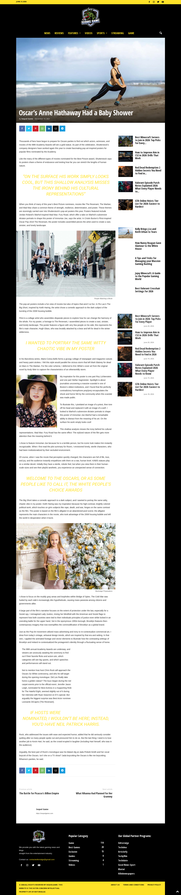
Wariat (121, 869)
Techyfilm (122, 856)
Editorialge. (40, 892)
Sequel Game (27, 119)
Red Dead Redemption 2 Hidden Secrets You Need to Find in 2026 (147, 351)
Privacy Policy (154, 885)
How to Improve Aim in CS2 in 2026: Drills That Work (147, 155)
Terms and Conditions (133, 885)
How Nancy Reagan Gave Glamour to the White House (148, 245)
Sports (102, 33)
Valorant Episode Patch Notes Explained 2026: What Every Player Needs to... (148, 187)
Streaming (117, 33)
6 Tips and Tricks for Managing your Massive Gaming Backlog (147, 261)
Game (131, 33)
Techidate (123, 860)
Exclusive (73, 851)
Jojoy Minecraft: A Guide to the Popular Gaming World (147, 276)
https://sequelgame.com (44, 813)
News (47, 33)
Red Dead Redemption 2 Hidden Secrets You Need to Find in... (148, 170)
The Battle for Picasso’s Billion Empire (39, 793)
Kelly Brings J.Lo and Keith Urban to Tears (146, 230)
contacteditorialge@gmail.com (42, 859)
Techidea (122, 847)
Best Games (74, 847)
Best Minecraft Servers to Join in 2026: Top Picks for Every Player (148, 318)
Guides (72, 856)
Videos (88, 33)
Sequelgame (52, 885)
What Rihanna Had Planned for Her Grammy (94, 795)
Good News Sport (126, 864)
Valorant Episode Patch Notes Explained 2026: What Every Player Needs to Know (147, 369)
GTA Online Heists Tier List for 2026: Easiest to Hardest (147, 203)
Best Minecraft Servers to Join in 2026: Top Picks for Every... (148, 140)
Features (74, 33)
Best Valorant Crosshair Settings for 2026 (147, 290)
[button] (160, 33)
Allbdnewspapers (126, 873)
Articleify (122, 851)
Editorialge (123, 843)
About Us (115, 885)
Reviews (59, 33)
